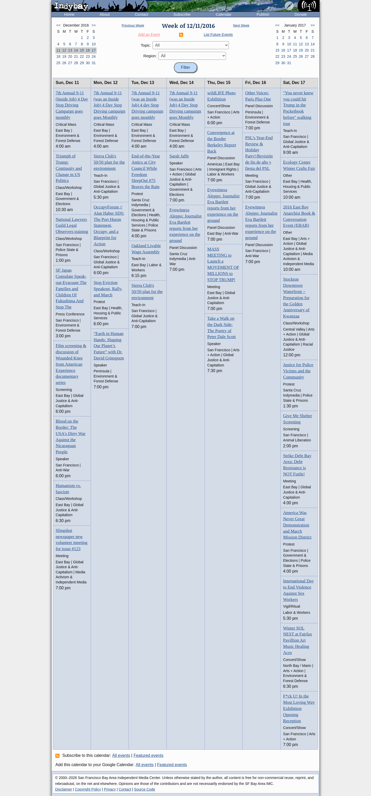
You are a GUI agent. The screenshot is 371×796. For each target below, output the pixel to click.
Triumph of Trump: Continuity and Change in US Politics (69, 168)
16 (88, 50)
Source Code (144, 789)
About (105, 14)
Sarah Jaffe (179, 156)
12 (64, 50)
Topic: (146, 45)
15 (82, 50)
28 (76, 63)
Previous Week (133, 25)
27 (70, 63)
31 (94, 63)
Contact (141, 14)
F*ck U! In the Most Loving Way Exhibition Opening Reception (299, 708)
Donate (300, 14)
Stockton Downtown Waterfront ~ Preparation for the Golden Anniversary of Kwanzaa (296, 298)
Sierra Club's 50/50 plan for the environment (109, 162)
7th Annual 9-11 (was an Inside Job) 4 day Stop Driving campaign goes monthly (147, 105)
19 (64, 56)
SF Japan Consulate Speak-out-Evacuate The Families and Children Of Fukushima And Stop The (71, 288)
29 (82, 63)
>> (93, 25)
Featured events (149, 755)
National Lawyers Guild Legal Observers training (72, 225)
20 (70, 56)
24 (94, 56)
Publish (263, 14)
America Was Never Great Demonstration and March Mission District (297, 525)
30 (88, 63)
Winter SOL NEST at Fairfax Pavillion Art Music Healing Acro (297, 640)
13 (70, 50)
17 (94, 50)
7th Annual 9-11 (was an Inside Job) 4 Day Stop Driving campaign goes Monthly (109, 105)
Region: (150, 56)
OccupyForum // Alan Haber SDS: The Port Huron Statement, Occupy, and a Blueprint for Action (109, 225)
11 (58, 50)
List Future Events (218, 34)
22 (82, 56)
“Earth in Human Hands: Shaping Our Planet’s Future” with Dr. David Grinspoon (109, 346)
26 (64, 63)
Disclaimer (63, 789)
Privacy (110, 789)
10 (94, 44)
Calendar (223, 14)
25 (58, 63)
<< (58, 25)
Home (69, 14)
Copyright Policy (88, 789)
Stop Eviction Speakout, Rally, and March (108, 288)
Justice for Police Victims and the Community (298, 371)
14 (76, 50)
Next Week (241, 25)
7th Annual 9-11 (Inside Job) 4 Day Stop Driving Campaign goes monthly (72, 105)
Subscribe (182, 14)
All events (121, 755)
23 (88, 56)
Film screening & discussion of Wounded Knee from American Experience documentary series (71, 364)
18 (58, 56)
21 (76, 56)
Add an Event (149, 34)
